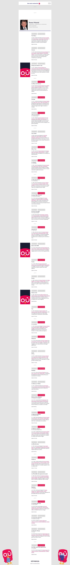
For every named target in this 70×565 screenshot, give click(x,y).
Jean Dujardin (33, 53)
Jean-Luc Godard (34, 478)
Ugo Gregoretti (40, 477)
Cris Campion (37, 281)
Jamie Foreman (41, 152)
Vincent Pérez (45, 68)
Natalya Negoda (39, 248)
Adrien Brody (35, 166)
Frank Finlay (40, 166)
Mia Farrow (35, 418)
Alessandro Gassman (35, 137)
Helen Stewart (45, 401)
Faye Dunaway (39, 341)
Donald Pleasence (36, 462)
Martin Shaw (42, 373)
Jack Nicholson (34, 341)
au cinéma (34, 33)
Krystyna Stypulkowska (42, 521)
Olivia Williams (37, 118)
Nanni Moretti (38, 136)
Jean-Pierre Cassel (36, 386)
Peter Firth (39, 311)
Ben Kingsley (36, 152)
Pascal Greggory (41, 295)
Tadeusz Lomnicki (34, 521)
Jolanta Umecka (45, 507)
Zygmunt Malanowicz (35, 508)
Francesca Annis (36, 373)
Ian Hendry (37, 492)
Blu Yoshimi (44, 136)
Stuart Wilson (33, 200)
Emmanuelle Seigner (35, 68)
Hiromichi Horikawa (44, 475)
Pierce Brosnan (43, 118)
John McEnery (42, 386)
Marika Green (43, 447)
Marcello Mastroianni (42, 357)
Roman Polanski (46, 37)
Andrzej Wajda (42, 520)
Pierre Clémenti (47, 295)
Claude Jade (47, 386)
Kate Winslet (45, 102)
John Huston (45, 341)
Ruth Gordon (46, 418)
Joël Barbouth (38, 447)
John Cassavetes (41, 418)
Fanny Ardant (41, 38)
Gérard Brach (45, 385)
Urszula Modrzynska (41, 551)
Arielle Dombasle (43, 294)
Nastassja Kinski (34, 311)
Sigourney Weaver (39, 199)
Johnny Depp (35, 183)
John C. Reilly (40, 102)
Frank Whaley (33, 248)
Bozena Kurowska (39, 534)
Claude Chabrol (46, 477)
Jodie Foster (35, 102)
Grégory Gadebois (40, 53)
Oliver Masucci (35, 38)
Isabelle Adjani (42, 327)
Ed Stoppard (45, 166)
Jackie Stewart (33, 401)
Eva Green (41, 68)
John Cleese (46, 38)
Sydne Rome (35, 357)
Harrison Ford (33, 264)
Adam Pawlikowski (46, 534)
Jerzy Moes (33, 534)
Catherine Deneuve (39, 491)
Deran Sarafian (44, 247)
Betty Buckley (46, 264)
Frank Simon (44, 399)
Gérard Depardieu (36, 215)
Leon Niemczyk (39, 507)
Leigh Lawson (44, 311)
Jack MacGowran (42, 432)
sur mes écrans (41, 33)
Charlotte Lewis (43, 281)
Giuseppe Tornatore (44, 214)
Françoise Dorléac (43, 462)
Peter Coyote (35, 233)
